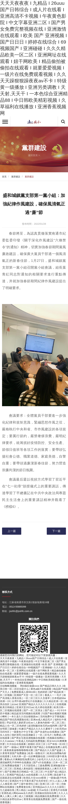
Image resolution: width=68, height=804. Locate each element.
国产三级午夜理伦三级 (26, 784)
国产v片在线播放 (42, 762)
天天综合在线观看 (17, 744)
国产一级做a (11, 747)
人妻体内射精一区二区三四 (50, 722)
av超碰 (31, 790)
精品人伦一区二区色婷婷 (13, 725)
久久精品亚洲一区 (54, 701)
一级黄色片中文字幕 (22, 731)
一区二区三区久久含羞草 (37, 698)
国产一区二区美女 (33, 710)
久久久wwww (7, 741)
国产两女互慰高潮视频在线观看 (28, 738)
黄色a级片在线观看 (41, 689)
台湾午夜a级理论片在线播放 (27, 701)
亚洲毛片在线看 (59, 790)
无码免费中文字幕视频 (52, 716)
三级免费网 (44, 765)
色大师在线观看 (44, 707)
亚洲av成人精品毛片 (42, 719)
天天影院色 (29, 765)
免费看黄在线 (23, 787)
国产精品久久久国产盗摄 (48, 750)
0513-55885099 (17, 651)
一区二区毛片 (45, 735)
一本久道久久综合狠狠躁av (24, 716)
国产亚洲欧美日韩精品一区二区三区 (24, 771)
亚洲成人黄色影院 (24, 768)
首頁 (4, 176)
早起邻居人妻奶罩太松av (20, 722)
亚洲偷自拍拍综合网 (46, 793)
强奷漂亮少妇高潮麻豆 (23, 735)
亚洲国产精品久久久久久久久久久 (37, 704)
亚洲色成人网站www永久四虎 (17, 793)
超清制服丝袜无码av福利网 (43, 725)
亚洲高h (13, 780)
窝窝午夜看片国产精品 (32, 747)
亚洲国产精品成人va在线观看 (23, 774)
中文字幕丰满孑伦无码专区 (34, 780)
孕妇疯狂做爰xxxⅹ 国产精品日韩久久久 (41, 685)
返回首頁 (33, 155)
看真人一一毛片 (53, 695)
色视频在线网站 (56, 738)
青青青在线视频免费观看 (37, 799)
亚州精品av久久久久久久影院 (49, 787)
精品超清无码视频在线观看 (26, 713)
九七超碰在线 (7, 790)
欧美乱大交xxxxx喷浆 (35, 777)
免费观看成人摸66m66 (23, 692)
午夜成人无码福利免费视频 (31, 741)
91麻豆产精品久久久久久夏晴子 (36, 728)
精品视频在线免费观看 (47, 796)
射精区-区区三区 (37, 744)
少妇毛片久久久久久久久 (50, 759)
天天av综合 (42, 790)
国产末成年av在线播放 (47, 731)
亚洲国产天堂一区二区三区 (28, 695)
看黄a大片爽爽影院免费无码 (19, 759)
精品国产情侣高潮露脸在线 (14, 719)
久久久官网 (46, 774)
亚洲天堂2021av (25, 707)
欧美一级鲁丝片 (37, 753)
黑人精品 (21, 790)
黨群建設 (15, 176)
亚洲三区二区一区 (50, 784)
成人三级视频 (26, 796)
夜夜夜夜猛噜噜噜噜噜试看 (19, 750)
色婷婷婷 (43, 692)
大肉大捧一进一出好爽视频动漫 (28, 756)
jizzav (14, 704)
